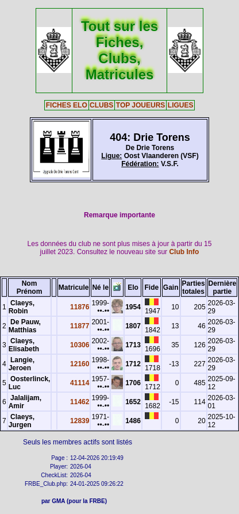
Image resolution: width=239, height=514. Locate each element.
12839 (79, 421)
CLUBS (101, 105)
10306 (79, 345)
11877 (79, 326)
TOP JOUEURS (140, 105)
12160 (79, 364)
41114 (79, 383)
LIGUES (181, 105)
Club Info (184, 252)
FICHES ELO (66, 105)
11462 (79, 402)
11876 (79, 307)
